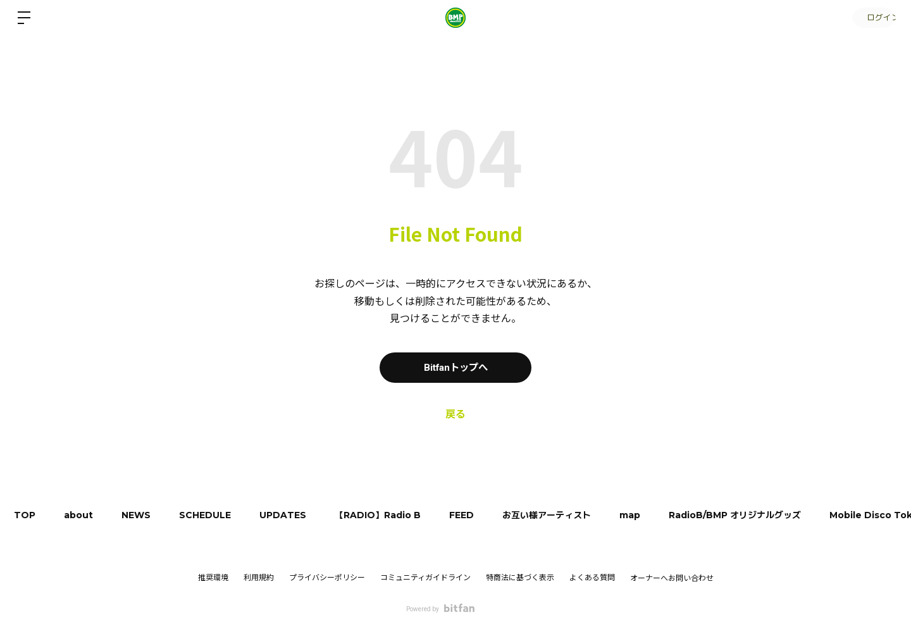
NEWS (144, 515)
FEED (482, 515)
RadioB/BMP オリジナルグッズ (765, 515)
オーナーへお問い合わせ (672, 578)
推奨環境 (213, 577)
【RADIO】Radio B (395, 515)
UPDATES (297, 515)
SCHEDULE (216, 515)
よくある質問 (592, 577)
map (657, 515)
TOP (26, 515)
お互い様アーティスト (570, 515)
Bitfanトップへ (455, 367)
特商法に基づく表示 (520, 577)
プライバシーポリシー (327, 577)
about (83, 515)
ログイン (873, 17)
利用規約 (259, 577)
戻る (455, 414)
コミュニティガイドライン (425, 577)
